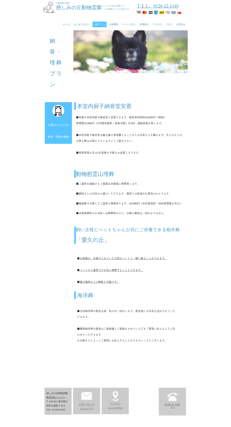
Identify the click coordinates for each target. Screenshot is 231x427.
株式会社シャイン (55, 397)
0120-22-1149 (172, 404)
